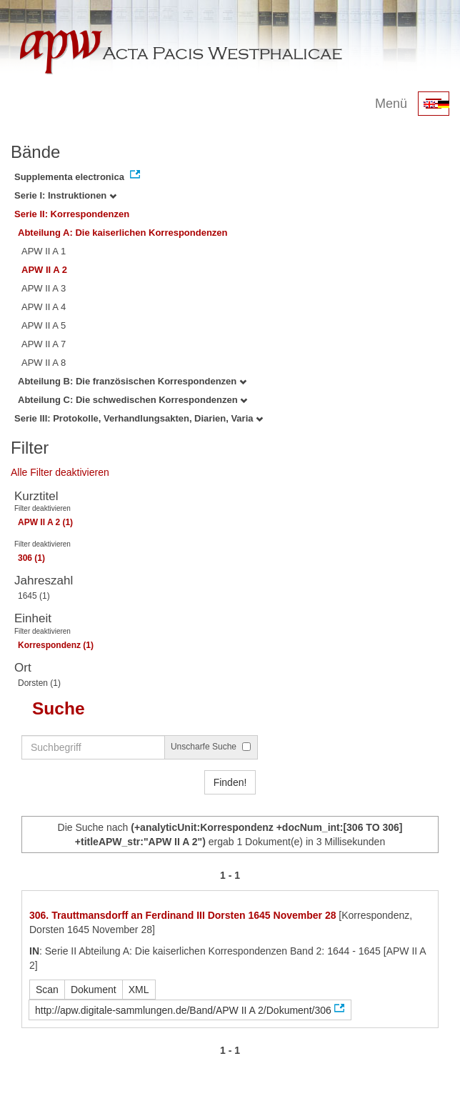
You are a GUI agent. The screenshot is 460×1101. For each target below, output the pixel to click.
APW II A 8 (43, 362)
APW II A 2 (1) (45, 522)
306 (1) (31, 558)
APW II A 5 (43, 325)
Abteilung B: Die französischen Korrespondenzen (132, 381)
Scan (47, 989)
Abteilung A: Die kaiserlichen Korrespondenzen (123, 232)
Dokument (93, 989)
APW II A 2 (44, 269)
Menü (391, 103)
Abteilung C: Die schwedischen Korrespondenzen (132, 399)
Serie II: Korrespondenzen (71, 214)
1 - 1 (230, 875)
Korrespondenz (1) (56, 645)
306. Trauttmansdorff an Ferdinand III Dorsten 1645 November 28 (182, 915)
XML (139, 989)
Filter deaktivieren (42, 508)
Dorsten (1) (39, 683)
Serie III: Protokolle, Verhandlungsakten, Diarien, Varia (138, 418)
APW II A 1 (43, 251)
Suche (58, 708)
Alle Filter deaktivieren (60, 472)
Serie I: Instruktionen (65, 195)
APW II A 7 (43, 344)
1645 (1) (34, 596)
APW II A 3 (43, 288)
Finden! (230, 782)
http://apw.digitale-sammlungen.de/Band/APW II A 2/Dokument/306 (183, 1010)
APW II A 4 (43, 307)
